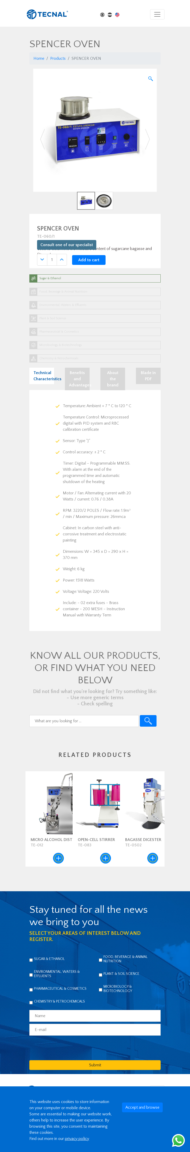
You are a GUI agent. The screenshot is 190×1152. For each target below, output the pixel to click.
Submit (95, 1065)
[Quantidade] (52, 260)
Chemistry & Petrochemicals (59, 1001)
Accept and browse (142, 1107)
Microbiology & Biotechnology (117, 989)
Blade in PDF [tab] (148, 375)
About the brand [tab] (112, 378)
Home (38, 58)
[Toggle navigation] (157, 14)
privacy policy (77, 1138)
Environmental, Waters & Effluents (57, 974)
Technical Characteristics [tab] (43, 375)
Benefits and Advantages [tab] (79, 378)
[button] (42, 139)
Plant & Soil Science (121, 974)
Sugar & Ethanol (49, 959)
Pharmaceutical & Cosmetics (60, 989)
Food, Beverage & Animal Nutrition (125, 959)
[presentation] (68, 1048)
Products (58, 58)
